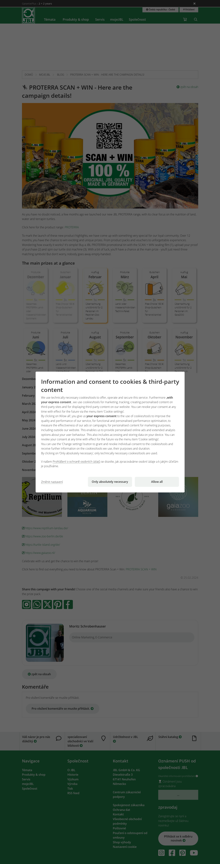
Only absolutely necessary (110, 482)
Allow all (157, 482)
